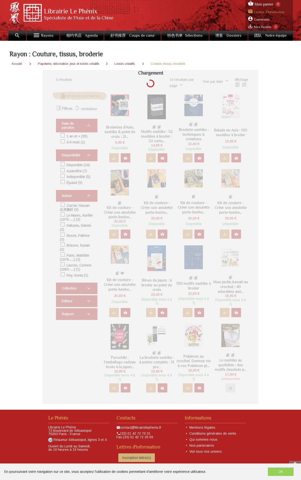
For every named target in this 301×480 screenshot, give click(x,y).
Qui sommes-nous (203, 439)
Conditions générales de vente (212, 433)
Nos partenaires (201, 445)
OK (280, 472)
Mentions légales (202, 427)
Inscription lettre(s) (136, 458)
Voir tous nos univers (205, 451)
